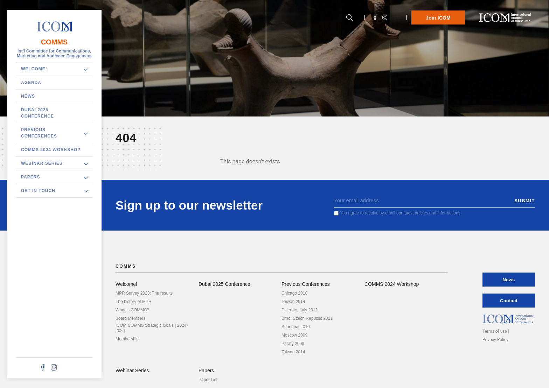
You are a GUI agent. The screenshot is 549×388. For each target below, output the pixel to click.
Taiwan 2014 (293, 301)
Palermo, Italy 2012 (300, 310)
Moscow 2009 (294, 335)
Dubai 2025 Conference (37, 113)
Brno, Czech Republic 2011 (307, 318)
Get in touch (38, 190)
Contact (508, 300)
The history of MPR (134, 301)
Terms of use (494, 331)
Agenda (31, 82)
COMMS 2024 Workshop (51, 149)
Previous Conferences (39, 133)
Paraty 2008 (293, 343)
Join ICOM (438, 18)
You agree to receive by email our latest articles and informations (400, 213)
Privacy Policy (495, 339)
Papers (30, 177)
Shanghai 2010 (296, 326)
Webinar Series (42, 163)
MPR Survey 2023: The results (144, 293)
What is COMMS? (132, 310)
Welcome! (34, 68)
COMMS (54, 42)
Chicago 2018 (294, 293)
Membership (127, 339)
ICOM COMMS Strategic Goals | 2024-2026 (152, 328)
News (28, 96)
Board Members (130, 318)
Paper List (208, 379)
